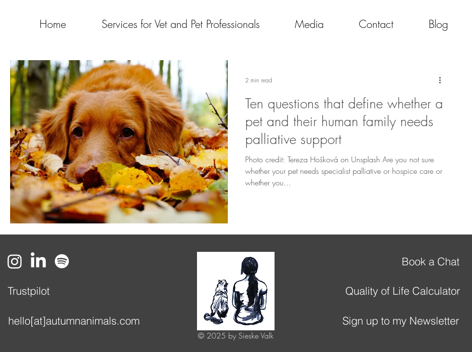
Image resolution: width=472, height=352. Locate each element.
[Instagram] (14, 261)
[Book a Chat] (430, 261)
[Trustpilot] (28, 290)
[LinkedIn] (38, 261)
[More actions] (443, 80)
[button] (296, 24)
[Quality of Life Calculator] (402, 290)
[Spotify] (61, 261)
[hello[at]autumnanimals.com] (73, 320)
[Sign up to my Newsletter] (400, 320)
